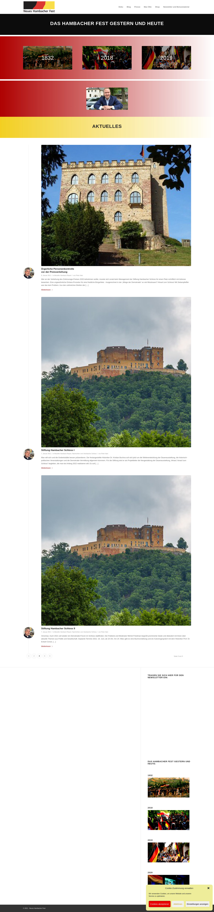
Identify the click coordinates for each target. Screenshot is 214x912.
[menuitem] (121, 7)
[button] (208, 888)
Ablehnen (177, 904)
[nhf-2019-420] (166, 58)
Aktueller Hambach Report (62, 275)
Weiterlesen (47, 290)
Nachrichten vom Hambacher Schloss (84, 453)
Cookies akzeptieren (159, 904)
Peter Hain (79, 275)
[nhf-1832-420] (47, 58)
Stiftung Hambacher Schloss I (57, 450)
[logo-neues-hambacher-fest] (39, 7)
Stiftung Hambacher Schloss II (58, 628)
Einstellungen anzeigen (197, 904)
